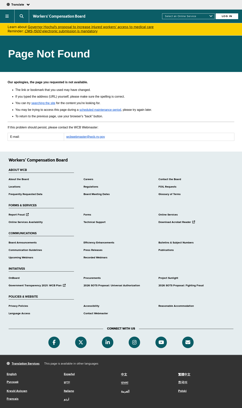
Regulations (91, 186)
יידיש (67, 382)
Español (69, 374)
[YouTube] (161, 342)
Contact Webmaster (96, 313)
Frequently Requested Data (25, 194)
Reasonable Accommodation (176, 306)
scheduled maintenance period (100, 109)
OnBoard (14, 278)
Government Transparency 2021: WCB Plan (37, 285)
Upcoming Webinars (21, 257)
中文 (124, 374)
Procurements (92, 278)
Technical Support (95, 222)
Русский (12, 382)
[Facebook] (54, 342)
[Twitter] (81, 342)
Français (13, 399)
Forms (87, 214)
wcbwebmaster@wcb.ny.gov (85, 136)
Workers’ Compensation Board (59, 16)
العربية (125, 391)
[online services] (188, 16)
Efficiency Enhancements (99, 242)
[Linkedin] (107, 342)
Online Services (168, 214)
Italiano (69, 391)
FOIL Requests (167, 186)
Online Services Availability (26, 222)
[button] (7, 16)
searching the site (43, 103)
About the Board (19, 179)
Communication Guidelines (25, 250)
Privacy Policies (18, 306)
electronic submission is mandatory (60, 31)
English (12, 374)
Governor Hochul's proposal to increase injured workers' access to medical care (91, 27)
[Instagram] (134, 342)
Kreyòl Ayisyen (17, 391)
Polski (182, 391)
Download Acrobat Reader (176, 222)
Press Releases (93, 250)
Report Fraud (19, 214)
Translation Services (26, 363)
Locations (14, 186)
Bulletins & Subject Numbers (176, 242)
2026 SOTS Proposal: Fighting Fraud (181, 285)
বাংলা (124, 383)
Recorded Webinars (95, 257)
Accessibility (91, 306)
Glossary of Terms (169, 194)
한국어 (182, 382)
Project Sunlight (168, 278)
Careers (88, 179)
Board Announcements (23, 242)
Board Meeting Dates (97, 194)
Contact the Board (169, 179)
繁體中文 (184, 374)
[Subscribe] (188, 342)
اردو (66, 399)
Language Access (19, 313)
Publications (166, 250)
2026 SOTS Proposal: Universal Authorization (112, 285)
